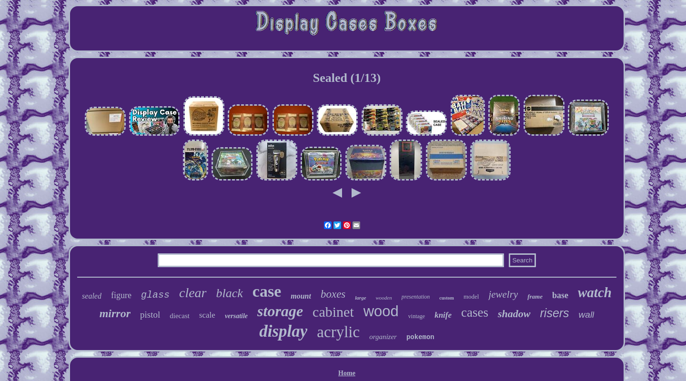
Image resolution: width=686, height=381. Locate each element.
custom (446, 298)
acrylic (338, 332)
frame (535, 296)
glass (155, 295)
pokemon (420, 337)
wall (587, 315)
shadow (514, 314)
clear (193, 292)
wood (381, 311)
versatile (236, 316)
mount (301, 296)
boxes (333, 294)
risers (554, 313)
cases (474, 312)
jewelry (503, 294)
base (560, 295)
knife (443, 315)
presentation (416, 296)
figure (121, 295)
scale (207, 315)
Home (346, 373)
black (229, 293)
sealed (91, 296)
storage (280, 311)
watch (595, 292)
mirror (115, 313)
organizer (383, 337)
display (283, 331)
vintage (416, 316)
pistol (150, 315)
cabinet (333, 312)
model (471, 296)
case (266, 291)
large (360, 298)
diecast (180, 316)
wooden (384, 298)
